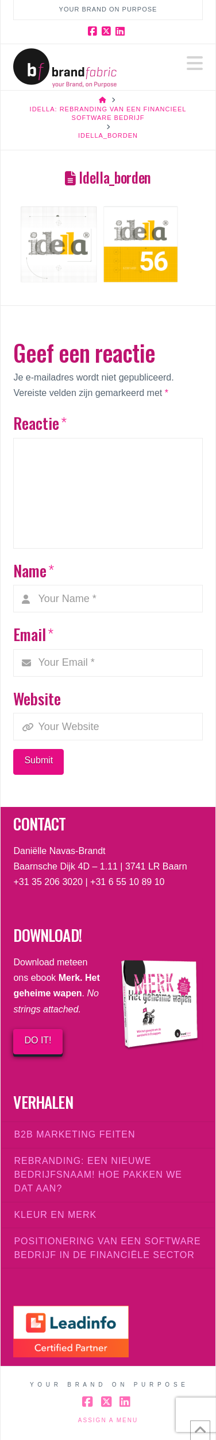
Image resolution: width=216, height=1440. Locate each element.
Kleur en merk (55, 1215)
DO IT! (37, 1040)
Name (33, 570)
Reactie (39, 422)
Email (33, 634)
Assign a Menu (108, 1420)
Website (37, 698)
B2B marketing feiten (74, 1134)
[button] (195, 63)
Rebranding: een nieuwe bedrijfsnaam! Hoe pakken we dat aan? (98, 1174)
